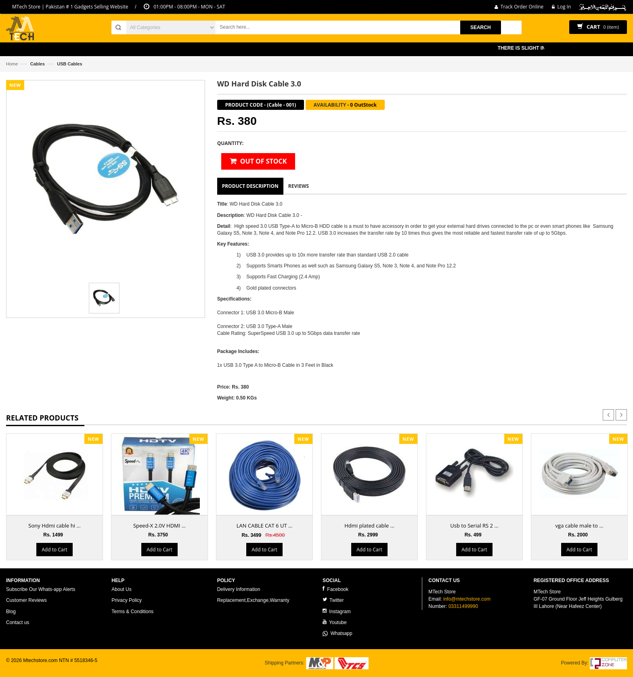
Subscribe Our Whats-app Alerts (40, 589)
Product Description (250, 186)
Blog (11, 611)
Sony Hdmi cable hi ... (54, 525)
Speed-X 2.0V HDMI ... (159, 525)
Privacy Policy (126, 600)
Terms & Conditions (132, 611)
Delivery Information (238, 589)
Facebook (335, 589)
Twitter (333, 600)
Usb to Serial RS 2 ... (474, 525)
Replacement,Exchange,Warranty (253, 600)
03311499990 (463, 606)
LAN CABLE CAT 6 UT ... (264, 525)
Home (12, 63)
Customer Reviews (26, 600)
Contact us (17, 622)
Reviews (298, 186)
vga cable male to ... (579, 525)
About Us (121, 589)
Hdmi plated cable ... (369, 525)
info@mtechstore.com (466, 599)
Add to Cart (54, 549)
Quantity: (230, 143)
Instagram (337, 611)
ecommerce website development (42, 667)
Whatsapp (337, 633)
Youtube (335, 622)
